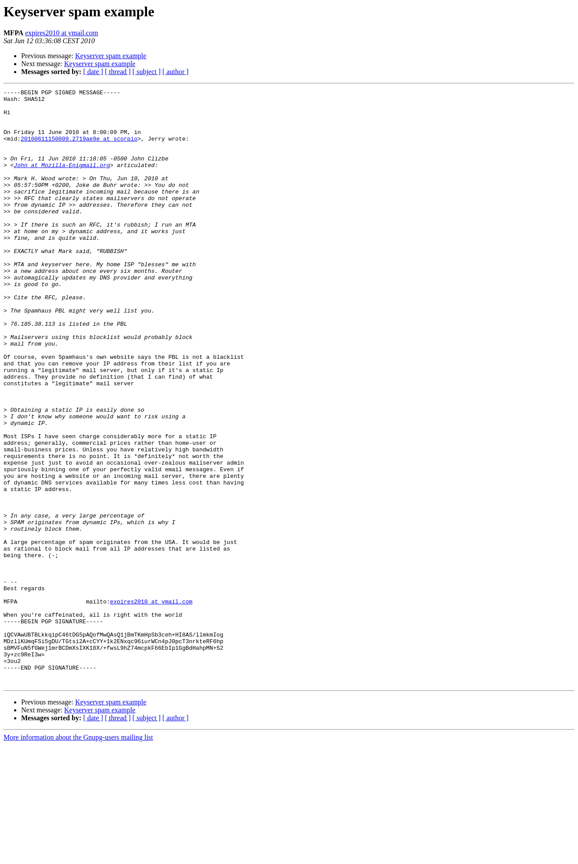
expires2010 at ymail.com (61, 33)
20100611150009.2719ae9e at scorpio (79, 149)
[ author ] (175, 71)
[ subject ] (147, 71)
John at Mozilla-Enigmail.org (62, 181)
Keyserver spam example (111, 56)
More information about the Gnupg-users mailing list (78, 856)
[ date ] (93, 71)
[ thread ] (118, 71)
